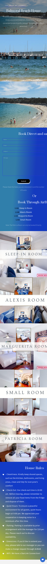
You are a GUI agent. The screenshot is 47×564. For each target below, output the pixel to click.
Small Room (25, 219)
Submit (23, 181)
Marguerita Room (25, 216)
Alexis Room (26, 212)
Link (17, 208)
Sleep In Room (25, 208)
